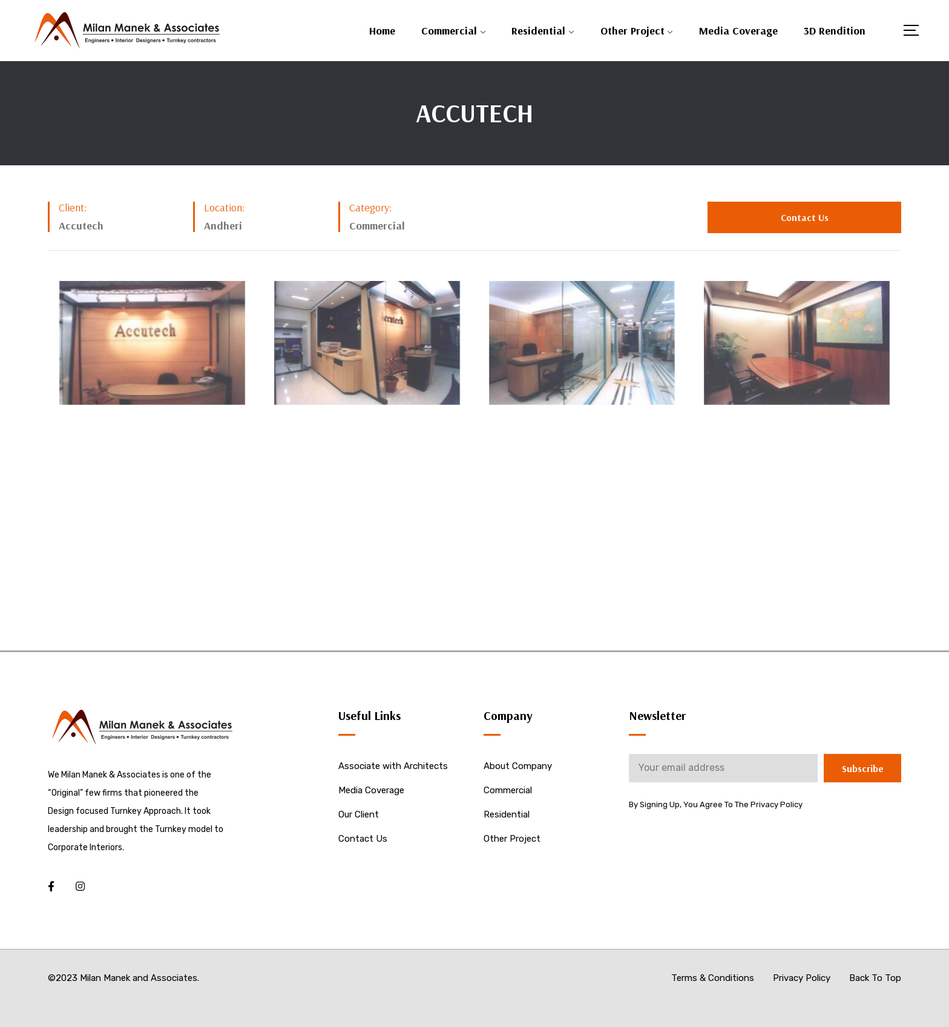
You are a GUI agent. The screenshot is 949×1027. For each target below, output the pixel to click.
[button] (804, 217)
